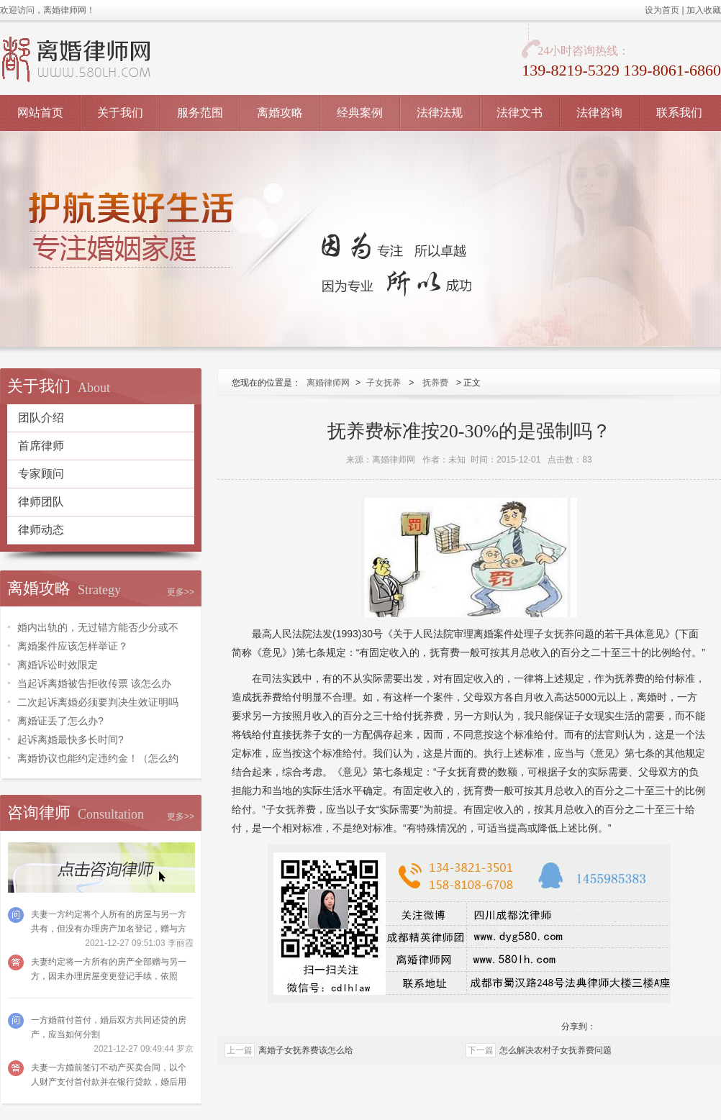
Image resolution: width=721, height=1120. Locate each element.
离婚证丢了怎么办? (60, 721)
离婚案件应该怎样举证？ (72, 646)
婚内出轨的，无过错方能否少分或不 (97, 627)
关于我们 (120, 112)
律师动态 (41, 530)
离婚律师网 (328, 383)
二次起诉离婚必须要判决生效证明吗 (97, 702)
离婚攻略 (280, 112)
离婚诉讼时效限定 (57, 664)
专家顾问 (41, 474)
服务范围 (200, 112)
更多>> (180, 592)
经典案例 (360, 112)
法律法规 (440, 112)
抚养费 (435, 383)
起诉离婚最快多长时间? (70, 739)
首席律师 (41, 446)
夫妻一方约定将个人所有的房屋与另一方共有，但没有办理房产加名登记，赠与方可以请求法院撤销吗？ (108, 928)
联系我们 (679, 112)
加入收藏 (703, 10)
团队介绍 (41, 417)
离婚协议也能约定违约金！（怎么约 (97, 758)
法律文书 (519, 112)
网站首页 (40, 112)
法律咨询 (599, 112)
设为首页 (662, 10)
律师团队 (41, 502)
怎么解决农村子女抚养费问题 (555, 1050)
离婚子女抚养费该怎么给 (305, 1050)
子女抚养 (383, 383)
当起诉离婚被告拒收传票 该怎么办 (94, 683)
